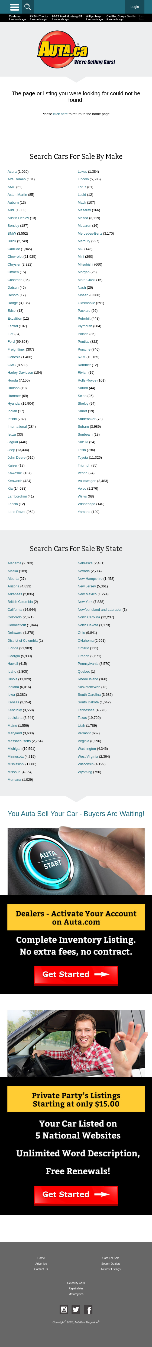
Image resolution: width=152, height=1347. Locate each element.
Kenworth (15, 481)
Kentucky (15, 710)
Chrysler (14, 264)
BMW (12, 233)
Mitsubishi (85, 264)
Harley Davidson (20, 372)
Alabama (14, 563)
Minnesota (16, 756)
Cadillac (14, 249)
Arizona (13, 586)
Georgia (14, 656)
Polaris (83, 334)
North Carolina (89, 617)
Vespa (83, 473)
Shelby (83, 403)
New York (85, 602)
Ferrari (13, 326)
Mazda (83, 218)
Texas (82, 718)
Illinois (12, 679)
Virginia (83, 741)
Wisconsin (85, 764)
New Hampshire (90, 579)
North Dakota (88, 625)
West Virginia (88, 756)
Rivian (83, 372)
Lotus (82, 187)
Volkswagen (87, 481)
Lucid (82, 195)
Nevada (84, 571)
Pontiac (83, 341)
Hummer (14, 396)
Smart (82, 411)
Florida (13, 648)
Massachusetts (19, 741)
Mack (82, 202)
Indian (12, 411)
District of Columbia (23, 640)
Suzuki (83, 442)
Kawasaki (15, 473)
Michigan (14, 749)
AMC (11, 187)
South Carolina (89, 695)
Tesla (82, 450)
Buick (12, 241)
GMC (12, 365)
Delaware (15, 633)
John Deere (16, 457)
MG (80, 249)
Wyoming (85, 772)
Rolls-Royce (87, 380)
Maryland (15, 733)
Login (135, 7)
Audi (11, 210)
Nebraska (85, 563)
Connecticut (17, 625)
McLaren (84, 226)
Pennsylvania (88, 664)
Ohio (81, 633)
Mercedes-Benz (90, 233)
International (17, 426)
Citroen (13, 272)
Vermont (84, 733)
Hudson (14, 388)
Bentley (13, 226)
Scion (82, 396)
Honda (13, 380)
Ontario (83, 648)
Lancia (13, 504)
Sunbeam (85, 434)
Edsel (12, 311)
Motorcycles (76, 1294)
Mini (81, 256)
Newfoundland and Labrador (100, 610)
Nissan (83, 295)
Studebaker (86, 419)
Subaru (83, 426)
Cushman (15, 280)
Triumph (84, 465)
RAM (81, 357)
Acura (12, 171)
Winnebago (86, 504)
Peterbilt (84, 318)
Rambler (84, 365)
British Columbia (20, 602)
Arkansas (15, 594)
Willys (82, 496)
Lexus (82, 171)
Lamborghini (17, 496)
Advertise (41, 1263)
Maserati (84, 210)
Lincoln (83, 179)
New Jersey (87, 586)
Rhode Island (88, 679)
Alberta (13, 579)
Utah (81, 725)
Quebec (84, 671)
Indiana (13, 687)
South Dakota (88, 702)
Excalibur (15, 318)
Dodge (13, 303)
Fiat (10, 334)
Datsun (13, 287)
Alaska (13, 571)
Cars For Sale (110, 1258)
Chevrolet (15, 256)
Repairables (76, 1288)
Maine (12, 725)
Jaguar (13, 442)
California (15, 610)
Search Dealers (111, 1263)
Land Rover (16, 512)
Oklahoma (85, 640)
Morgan (83, 272)
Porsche (84, 349)
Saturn (83, 388)
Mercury (84, 241)
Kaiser (12, 465)
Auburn (13, 202)
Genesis (14, 357)
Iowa (11, 695)
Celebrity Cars (76, 1283)
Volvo (82, 488)
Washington (87, 749)
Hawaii (13, 664)
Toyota (83, 457)
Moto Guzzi (86, 280)
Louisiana (15, 718)
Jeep (11, 450)
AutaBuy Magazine (86, 1322)
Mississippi (16, 764)
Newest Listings (111, 1269)
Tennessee (86, 710)
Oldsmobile (86, 303)
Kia (10, 488)
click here (60, 114)
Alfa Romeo (17, 179)
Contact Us (41, 1269)
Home (41, 1258)
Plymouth (85, 326)
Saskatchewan (89, 687)
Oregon (83, 656)
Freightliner (16, 349)
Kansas (13, 702)
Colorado (15, 617)
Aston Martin (17, 195)
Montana (14, 780)
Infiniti (12, 419)
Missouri (14, 772)
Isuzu (12, 434)
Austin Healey (18, 218)
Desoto (13, 295)
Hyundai (14, 403)
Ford (11, 341)
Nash (82, 287)
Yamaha (84, 512)
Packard (84, 311)
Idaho (12, 671)
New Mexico (87, 594)
